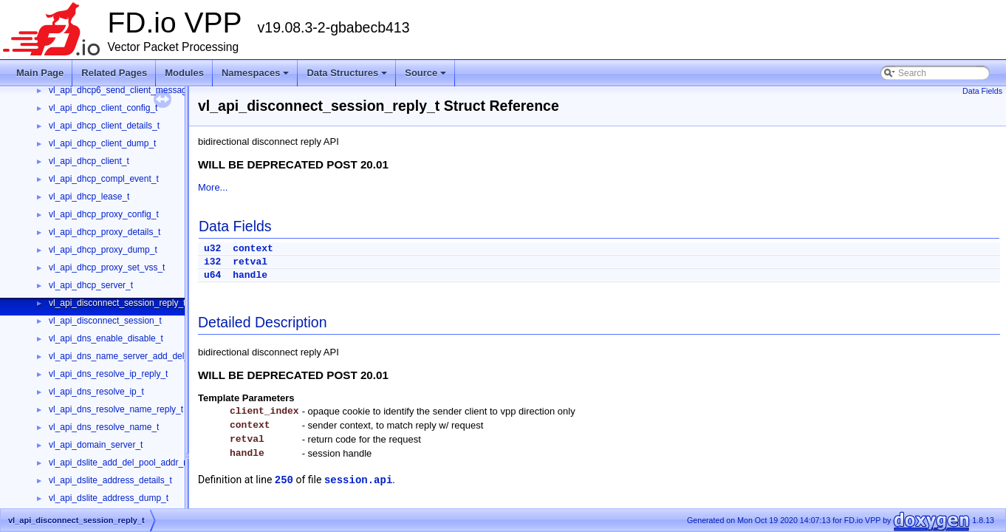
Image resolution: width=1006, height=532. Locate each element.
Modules (184, 72)
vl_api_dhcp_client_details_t (104, 125)
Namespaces (257, 76)
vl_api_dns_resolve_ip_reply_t (108, 374)
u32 (212, 248)
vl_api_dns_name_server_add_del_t (120, 356)
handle (250, 275)
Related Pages (114, 72)
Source (426, 76)
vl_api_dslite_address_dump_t (108, 498)
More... (212, 187)
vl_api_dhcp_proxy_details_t (104, 232)
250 (284, 480)
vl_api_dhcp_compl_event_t (104, 179)
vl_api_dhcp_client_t (89, 161)
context (253, 248)
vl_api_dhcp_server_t (91, 285)
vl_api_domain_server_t (96, 445)
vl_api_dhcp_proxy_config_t (104, 214)
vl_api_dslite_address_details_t (110, 480)
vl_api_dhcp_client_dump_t (102, 143)
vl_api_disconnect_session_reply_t (117, 303)
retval (250, 261)
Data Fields (982, 90)
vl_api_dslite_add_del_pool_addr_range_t (131, 462)
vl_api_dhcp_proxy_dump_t (103, 250)
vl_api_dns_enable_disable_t (106, 338)
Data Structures (348, 76)
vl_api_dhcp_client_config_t (103, 108)
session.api (358, 480)
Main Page (40, 72)
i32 (212, 261)
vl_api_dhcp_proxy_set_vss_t (107, 267)
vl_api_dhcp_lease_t (89, 196)
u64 (212, 275)
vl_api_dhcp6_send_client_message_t (124, 90)
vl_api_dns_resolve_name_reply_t (116, 409)
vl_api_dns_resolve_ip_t (96, 391)
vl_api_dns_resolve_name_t (104, 427)
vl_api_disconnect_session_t (105, 321)
